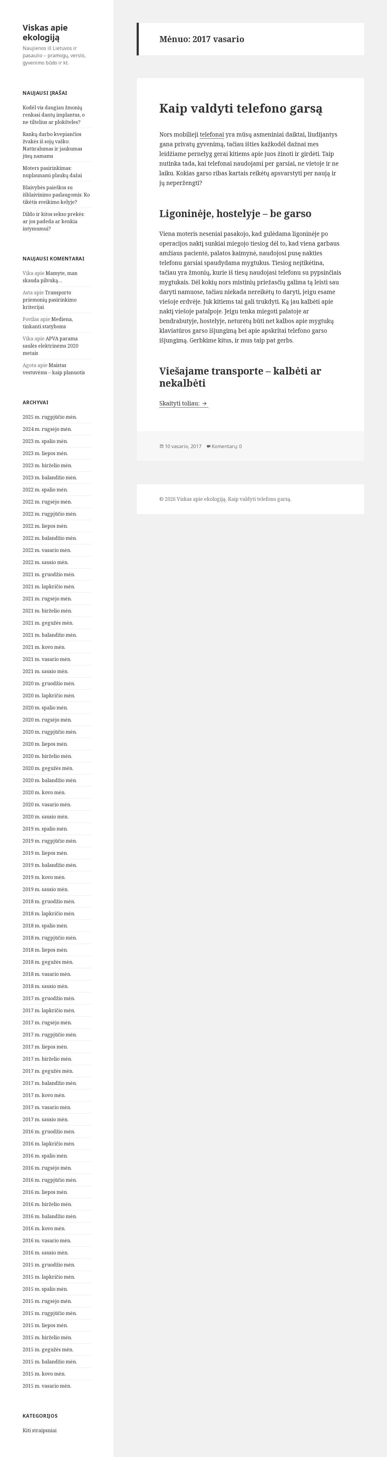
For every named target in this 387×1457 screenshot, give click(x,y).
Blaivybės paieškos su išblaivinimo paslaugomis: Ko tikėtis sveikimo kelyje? (56, 194)
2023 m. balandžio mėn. (50, 477)
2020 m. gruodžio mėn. (49, 683)
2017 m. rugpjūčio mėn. (50, 1034)
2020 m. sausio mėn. (46, 816)
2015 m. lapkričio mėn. (49, 1277)
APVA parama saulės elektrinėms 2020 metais (50, 345)
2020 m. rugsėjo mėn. (47, 719)
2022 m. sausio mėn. (46, 562)
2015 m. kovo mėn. (44, 1373)
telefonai (212, 134)
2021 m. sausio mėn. (46, 671)
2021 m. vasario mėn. (47, 659)
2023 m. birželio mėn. (47, 465)
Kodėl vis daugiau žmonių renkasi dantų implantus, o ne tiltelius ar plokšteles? (54, 114)
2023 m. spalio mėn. (45, 441)
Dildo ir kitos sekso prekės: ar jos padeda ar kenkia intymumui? (54, 221)
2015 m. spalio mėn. (45, 1289)
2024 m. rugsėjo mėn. (47, 429)
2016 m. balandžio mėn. (50, 1216)
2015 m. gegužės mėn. (48, 1349)
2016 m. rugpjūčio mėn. (50, 1180)
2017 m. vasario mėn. (47, 1107)
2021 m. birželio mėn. (47, 610)
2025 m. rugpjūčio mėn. (50, 417)
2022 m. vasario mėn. (47, 550)
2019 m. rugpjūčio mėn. (50, 841)
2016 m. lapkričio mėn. (49, 1143)
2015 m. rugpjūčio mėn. (50, 1313)
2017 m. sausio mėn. (46, 1119)
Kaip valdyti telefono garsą (241, 108)
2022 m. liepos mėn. (45, 526)
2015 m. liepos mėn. (45, 1325)
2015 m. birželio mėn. (47, 1337)
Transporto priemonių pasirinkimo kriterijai (49, 299)
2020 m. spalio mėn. (45, 707)
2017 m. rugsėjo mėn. (47, 1022)
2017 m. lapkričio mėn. (49, 1010)
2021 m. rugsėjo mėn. (47, 598)
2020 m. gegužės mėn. (48, 768)
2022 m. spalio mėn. (45, 489)
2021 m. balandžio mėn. (50, 635)
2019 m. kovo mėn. (44, 877)
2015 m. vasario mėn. (47, 1386)
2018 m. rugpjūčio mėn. (50, 937)
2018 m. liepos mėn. (45, 950)
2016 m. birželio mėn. (47, 1204)
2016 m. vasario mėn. (47, 1240)
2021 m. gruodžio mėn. (49, 574)
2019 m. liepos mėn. (45, 853)
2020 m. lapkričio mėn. (49, 695)
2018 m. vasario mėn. (47, 974)
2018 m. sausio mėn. (46, 986)
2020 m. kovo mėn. (44, 792)
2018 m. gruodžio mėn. (49, 901)
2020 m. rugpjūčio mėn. (50, 732)
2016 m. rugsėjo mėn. (47, 1168)
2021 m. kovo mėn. (44, 647)
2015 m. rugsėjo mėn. (47, 1301)
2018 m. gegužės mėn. (48, 962)
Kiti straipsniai (40, 1430)
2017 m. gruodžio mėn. (49, 998)
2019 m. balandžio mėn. (50, 865)
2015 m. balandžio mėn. (50, 1361)
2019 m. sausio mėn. (46, 889)
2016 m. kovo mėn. (44, 1228)
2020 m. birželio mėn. (47, 756)
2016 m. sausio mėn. (46, 1252)
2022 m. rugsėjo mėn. (47, 501)
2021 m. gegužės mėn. (48, 622)
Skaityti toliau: (183, 403)
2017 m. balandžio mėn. (50, 1083)
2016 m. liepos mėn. (45, 1192)
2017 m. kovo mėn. (44, 1095)
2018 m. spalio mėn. (45, 925)
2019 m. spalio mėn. (45, 828)
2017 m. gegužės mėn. (48, 1071)
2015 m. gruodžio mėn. (49, 1264)
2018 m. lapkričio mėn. (49, 913)
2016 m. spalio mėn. (45, 1155)
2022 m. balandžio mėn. (50, 538)
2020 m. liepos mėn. (45, 744)
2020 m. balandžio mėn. (50, 780)
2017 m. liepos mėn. (45, 1046)
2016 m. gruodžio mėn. (49, 1131)
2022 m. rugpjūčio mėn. (50, 513)
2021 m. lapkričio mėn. (49, 586)
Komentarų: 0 (227, 446)
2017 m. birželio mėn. (47, 1059)
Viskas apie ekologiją (45, 32)
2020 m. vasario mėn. (47, 804)
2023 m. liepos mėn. (45, 453)
